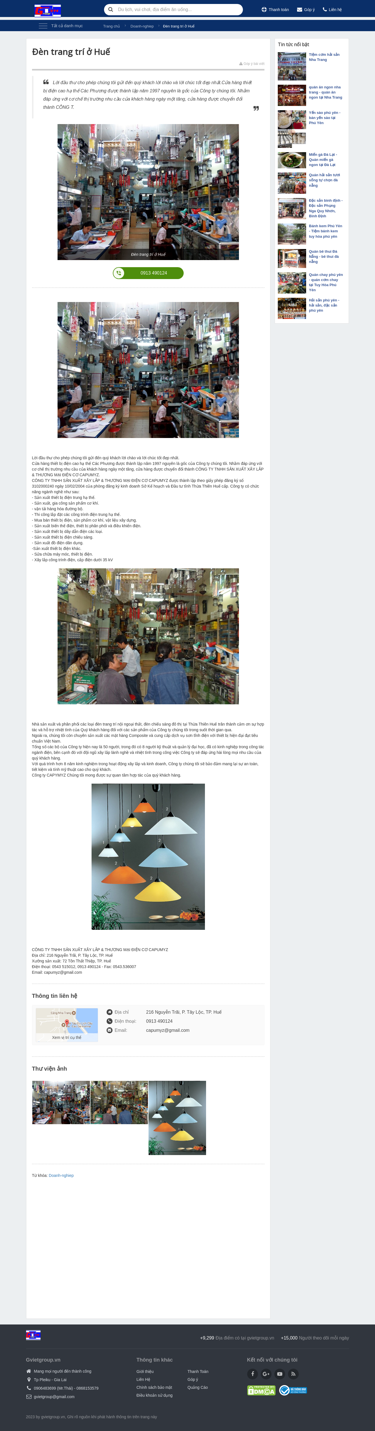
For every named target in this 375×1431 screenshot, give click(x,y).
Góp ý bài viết (251, 64)
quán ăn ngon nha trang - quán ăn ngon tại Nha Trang (325, 92)
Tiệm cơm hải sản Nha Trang (324, 57)
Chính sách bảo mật (154, 1387)
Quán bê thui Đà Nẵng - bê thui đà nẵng (324, 256)
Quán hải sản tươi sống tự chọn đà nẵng (324, 180)
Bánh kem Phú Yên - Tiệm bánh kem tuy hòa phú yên (325, 231)
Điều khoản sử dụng (155, 1395)
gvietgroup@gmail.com (54, 1396)
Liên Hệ (143, 1379)
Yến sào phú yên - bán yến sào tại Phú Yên (324, 117)
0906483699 (45, 1388)
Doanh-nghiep (61, 1175)
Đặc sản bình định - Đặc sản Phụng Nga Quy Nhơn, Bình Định (326, 208)
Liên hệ (332, 9)
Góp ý (306, 9)
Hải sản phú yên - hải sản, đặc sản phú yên (324, 305)
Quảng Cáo (198, 1387)
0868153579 (88, 1388)
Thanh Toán (198, 1371)
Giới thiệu (145, 1371)
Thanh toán (275, 9)
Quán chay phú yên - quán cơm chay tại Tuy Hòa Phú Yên (326, 282)
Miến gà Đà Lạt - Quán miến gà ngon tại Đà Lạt (323, 159)
